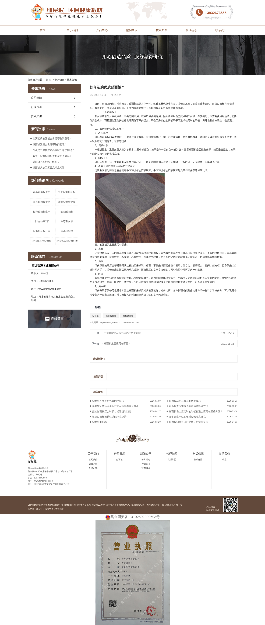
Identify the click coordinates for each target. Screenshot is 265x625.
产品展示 (119, 453)
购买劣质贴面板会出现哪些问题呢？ (52, 138)
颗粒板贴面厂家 (141, 505)
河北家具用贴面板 (41, 240)
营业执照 (93, 464)
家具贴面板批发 (66, 201)
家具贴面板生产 (41, 192)
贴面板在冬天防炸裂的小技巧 (108, 401)
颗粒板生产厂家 (126, 505)
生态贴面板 (67, 221)
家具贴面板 (128, 316)
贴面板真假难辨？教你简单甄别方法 (188, 406)
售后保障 (198, 453)
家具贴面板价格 (41, 201)
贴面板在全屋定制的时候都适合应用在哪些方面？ (196, 411)
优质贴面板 (110, 316)
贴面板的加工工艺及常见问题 (49, 167)
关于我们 (72, 30)
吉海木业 (59, 509)
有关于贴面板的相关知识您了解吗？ (52, 156)
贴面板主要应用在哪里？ (117, 343)
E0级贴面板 (67, 211)
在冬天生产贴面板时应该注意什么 (187, 416)
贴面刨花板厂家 (41, 231)
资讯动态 (191, 30)
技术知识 (161, 30)
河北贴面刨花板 (66, 192)
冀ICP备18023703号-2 (97, 505)
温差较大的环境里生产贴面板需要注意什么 (115, 406)
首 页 (49, 79)
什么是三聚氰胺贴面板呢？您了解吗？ (53, 150)
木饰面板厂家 (41, 221)
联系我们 (221, 30)
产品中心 (102, 30)
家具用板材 (67, 231)
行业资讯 (36, 107)
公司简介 (93, 459)
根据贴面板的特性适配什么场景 (109, 416)
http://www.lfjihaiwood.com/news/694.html (119, 322)
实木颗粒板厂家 (156, 505)
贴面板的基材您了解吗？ (46, 161)
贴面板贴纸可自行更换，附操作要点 (188, 422)
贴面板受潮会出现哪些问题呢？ (50, 144)
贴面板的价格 (99, 422)
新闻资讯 (145, 453)
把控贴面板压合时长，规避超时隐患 (111, 411)
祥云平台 (40, 509)
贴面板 (95, 316)
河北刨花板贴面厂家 (67, 240)
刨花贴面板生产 (41, 211)
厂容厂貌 (93, 468)
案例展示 (131, 30)
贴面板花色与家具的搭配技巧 (185, 401)
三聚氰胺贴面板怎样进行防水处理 (122, 333)
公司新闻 (36, 97)
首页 (42, 30)
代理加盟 (172, 453)
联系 (224, 459)
